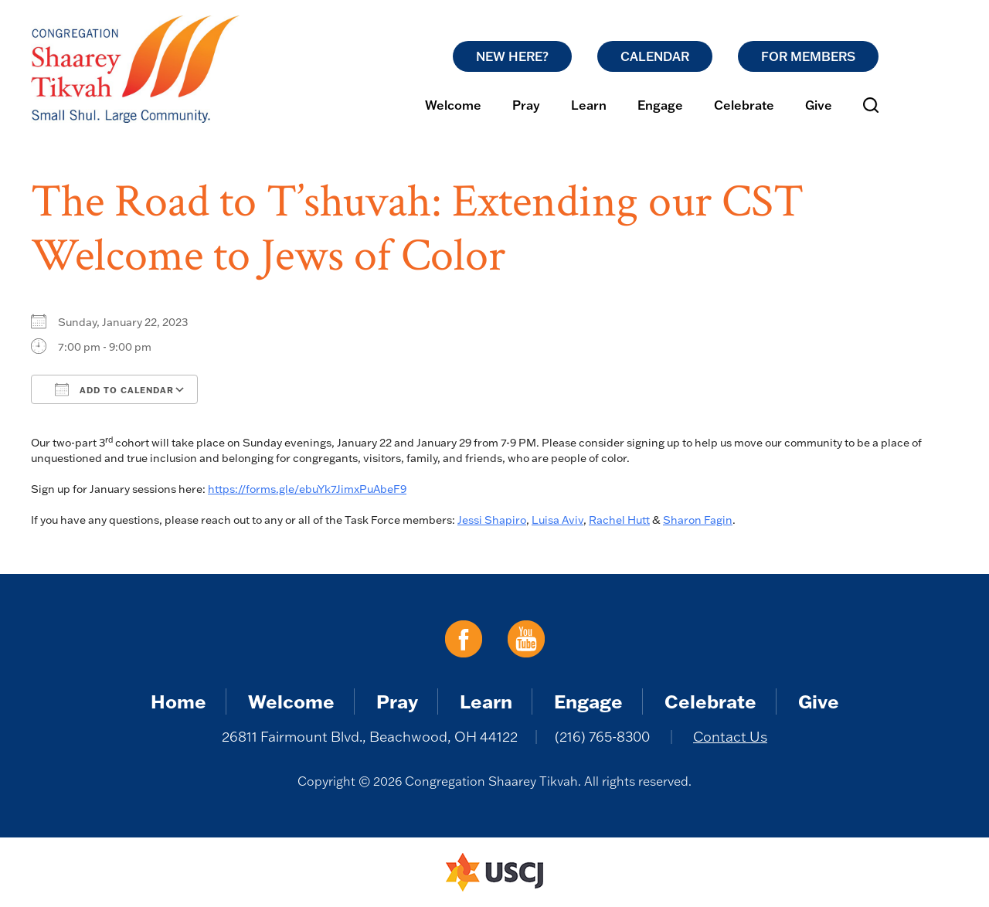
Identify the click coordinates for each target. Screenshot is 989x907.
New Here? (512, 56)
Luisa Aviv (557, 520)
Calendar (654, 56)
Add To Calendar (114, 389)
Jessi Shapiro (491, 520)
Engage (660, 105)
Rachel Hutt (619, 520)
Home (178, 701)
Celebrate (744, 105)
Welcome (453, 105)
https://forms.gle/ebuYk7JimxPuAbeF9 (307, 489)
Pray (526, 105)
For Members (808, 56)
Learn (589, 105)
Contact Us (730, 737)
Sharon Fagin (697, 520)
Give (818, 105)
